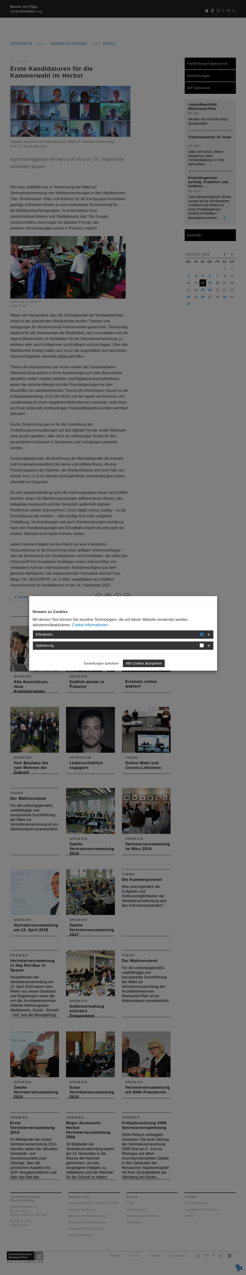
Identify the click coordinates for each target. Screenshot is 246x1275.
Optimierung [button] (45, 645)
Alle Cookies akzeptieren (144, 663)
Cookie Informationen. (90, 625)
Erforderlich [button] (44, 634)
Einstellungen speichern (101, 663)
